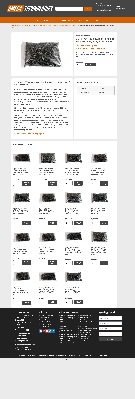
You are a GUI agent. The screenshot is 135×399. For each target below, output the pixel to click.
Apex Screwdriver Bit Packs (43, 25)
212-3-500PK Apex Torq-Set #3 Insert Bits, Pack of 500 (46, 172)
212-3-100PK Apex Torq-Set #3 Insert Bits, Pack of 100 (98, 172)
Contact (89, 20)
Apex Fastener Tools (27, 25)
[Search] (69, 9)
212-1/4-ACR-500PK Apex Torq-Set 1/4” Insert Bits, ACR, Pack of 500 (99, 252)
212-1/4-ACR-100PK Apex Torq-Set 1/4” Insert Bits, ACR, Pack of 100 (21, 291)
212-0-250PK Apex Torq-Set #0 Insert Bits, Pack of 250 (72, 291)
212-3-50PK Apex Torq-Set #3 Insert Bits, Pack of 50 (20, 172)
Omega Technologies (39, 355)
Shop (46, 20)
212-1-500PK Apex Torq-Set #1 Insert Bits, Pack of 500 (72, 212)
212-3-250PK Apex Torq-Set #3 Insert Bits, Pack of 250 (72, 172)
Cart (97, 20)
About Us (55, 20)
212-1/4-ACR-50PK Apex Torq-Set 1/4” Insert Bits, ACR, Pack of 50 (73, 252)
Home (38, 20)
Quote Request (67, 20)
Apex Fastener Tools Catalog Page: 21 (30, 134)
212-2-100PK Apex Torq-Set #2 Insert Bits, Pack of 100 (46, 212)
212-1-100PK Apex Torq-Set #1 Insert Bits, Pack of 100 (20, 252)
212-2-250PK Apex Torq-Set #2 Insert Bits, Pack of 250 (20, 212)
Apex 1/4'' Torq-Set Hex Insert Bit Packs (64, 25)
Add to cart (90, 64)
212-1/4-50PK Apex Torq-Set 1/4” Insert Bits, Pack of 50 (46, 291)
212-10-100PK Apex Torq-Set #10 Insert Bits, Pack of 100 (46, 252)
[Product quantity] (79, 64)
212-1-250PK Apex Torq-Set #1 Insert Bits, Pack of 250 (98, 212)
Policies (79, 20)
